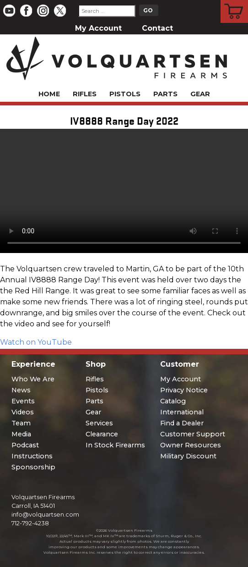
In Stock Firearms (115, 445)
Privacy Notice (184, 390)
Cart (234, 1)
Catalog (173, 401)
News (21, 390)
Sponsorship (33, 467)
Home (49, 94)
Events (23, 401)
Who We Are (32, 379)
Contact (157, 28)
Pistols (124, 94)
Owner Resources (190, 445)
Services (99, 423)
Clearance (102, 434)
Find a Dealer (182, 423)
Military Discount (188, 456)
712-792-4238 (30, 523)
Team (21, 423)
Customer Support (192, 434)
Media (21, 434)
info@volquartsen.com (45, 514)
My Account (98, 28)
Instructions (32, 456)
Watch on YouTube (36, 342)
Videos (22, 412)
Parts (165, 94)
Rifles (85, 94)
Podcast (25, 445)
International (182, 412)
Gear (200, 94)
